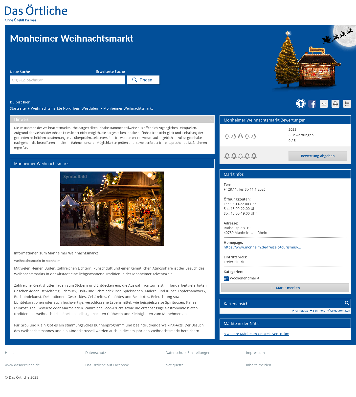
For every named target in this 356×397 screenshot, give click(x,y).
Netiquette (174, 365)
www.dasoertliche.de (22, 365)
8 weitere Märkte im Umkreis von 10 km (256, 333)
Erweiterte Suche (110, 71)
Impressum (255, 352)
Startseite (18, 108)
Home (10, 352)
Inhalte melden (258, 365)
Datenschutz (95, 352)
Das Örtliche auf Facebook (107, 365)
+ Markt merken (285, 287)
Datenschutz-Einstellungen (188, 352)
